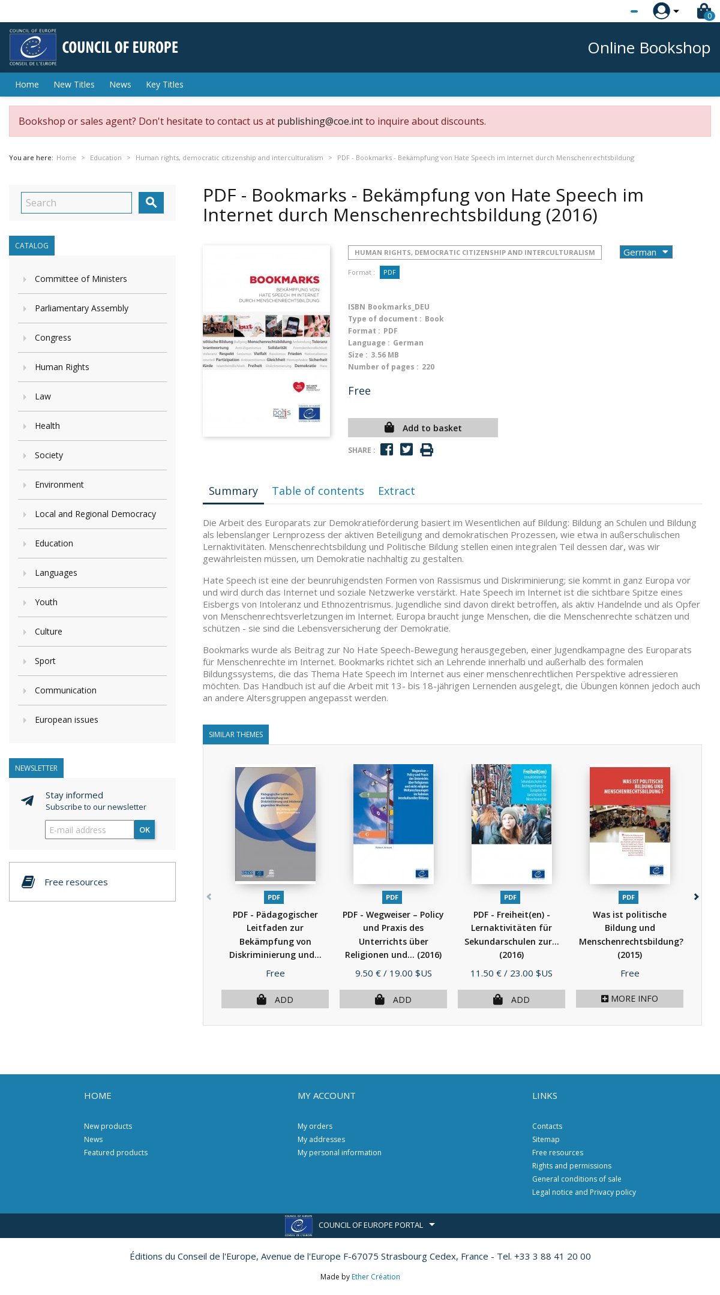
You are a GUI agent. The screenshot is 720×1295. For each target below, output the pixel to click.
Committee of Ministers (81, 278)
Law (43, 396)
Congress (53, 337)
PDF (389, 272)
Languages (56, 572)
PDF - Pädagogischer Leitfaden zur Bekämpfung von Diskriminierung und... (275, 941)
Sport (45, 660)
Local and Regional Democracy (95, 513)
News (120, 84)
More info (629, 998)
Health (47, 425)
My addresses (321, 1139)
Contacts (547, 1126)
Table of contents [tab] (318, 490)
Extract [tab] (396, 490)
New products (108, 1126)
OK (144, 829)
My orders (315, 1126)
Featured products (116, 1152)
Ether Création (376, 1277)
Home (27, 84)
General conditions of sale (577, 1179)
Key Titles (165, 84)
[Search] (76, 203)
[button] (695, 894)
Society (49, 455)
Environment (59, 484)
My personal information (340, 1152)
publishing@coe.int (320, 121)
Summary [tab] (233, 490)
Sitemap (546, 1139)
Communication (66, 690)
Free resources (557, 1152)
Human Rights (62, 366)
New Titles (74, 84)
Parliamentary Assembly (81, 308)
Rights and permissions (571, 1166)
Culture (48, 631)
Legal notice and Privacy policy (584, 1192)
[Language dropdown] (612, 11)
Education (54, 543)
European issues (66, 719)
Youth (46, 602)
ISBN (356, 307)
